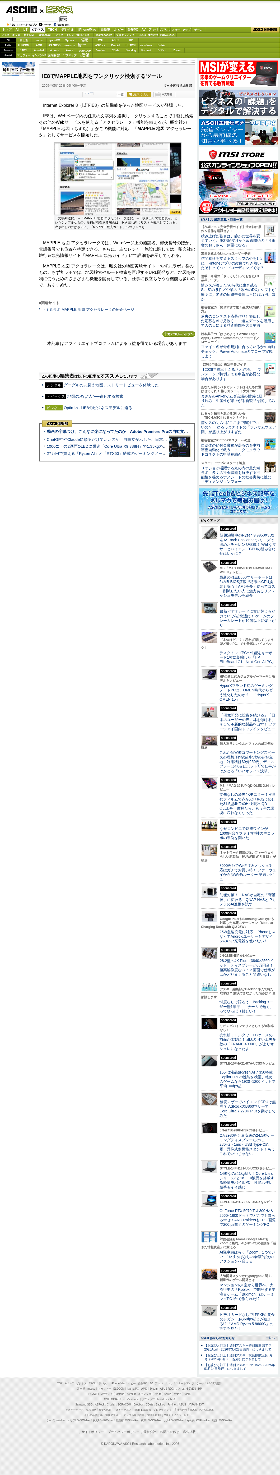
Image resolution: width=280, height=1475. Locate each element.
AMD (39, 45)
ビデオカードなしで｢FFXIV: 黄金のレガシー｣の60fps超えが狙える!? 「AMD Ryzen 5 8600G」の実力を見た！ (247, 1321)
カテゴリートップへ (178, 334)
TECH (52, 29)
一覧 (121, 94)
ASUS (115, 40)
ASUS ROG (54, 45)
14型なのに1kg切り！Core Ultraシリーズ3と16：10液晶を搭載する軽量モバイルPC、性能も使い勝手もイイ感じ (247, 1180)
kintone (54, 50)
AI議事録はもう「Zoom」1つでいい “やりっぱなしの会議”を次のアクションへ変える (247, 1257)
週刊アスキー (84, 35)
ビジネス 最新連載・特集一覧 (221, 219)
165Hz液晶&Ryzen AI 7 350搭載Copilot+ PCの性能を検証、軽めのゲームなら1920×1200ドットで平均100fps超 (247, 1079)
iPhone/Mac (87, 29)
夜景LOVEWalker (151, 1420)
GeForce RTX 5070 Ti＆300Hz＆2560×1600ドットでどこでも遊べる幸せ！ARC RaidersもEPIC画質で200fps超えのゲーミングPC (248, 1218)
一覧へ (270, 1337)
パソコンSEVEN (85, 40)
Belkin (161, 45)
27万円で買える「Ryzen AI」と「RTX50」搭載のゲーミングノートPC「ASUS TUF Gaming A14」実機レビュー (146, 453)
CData (115, 50)
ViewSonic (146, 45)
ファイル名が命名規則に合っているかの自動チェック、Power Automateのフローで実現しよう (238, 351)
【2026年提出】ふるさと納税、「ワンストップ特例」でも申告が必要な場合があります (231, 374)
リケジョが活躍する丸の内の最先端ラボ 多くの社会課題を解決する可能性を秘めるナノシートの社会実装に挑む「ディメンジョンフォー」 (236, 475)
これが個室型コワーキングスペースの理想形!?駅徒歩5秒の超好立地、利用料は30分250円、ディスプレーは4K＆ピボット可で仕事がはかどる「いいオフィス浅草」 (248, 761)
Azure (69, 50)
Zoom (176, 50)
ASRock (100, 45)
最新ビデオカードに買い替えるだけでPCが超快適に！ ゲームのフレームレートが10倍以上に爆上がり (248, 618)
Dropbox (100, 50)
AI (17, 29)
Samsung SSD (84, 1404)
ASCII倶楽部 (265, 30)
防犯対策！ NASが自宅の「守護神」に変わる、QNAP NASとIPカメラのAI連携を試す (248, 899)
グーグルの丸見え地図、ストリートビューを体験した (111, 385)
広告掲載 (189, 1432)
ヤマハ (162, 50)
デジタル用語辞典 (133, 1415)
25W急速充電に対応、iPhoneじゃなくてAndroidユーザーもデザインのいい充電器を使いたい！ (248, 936)
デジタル (67, 29)
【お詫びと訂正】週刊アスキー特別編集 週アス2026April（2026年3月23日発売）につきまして (238, 1347)
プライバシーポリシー (123, 1432)
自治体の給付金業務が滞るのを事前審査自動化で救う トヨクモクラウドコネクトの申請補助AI (230, 450)
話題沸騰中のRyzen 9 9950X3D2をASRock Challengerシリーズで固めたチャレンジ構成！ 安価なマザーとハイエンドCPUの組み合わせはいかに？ (248, 544)
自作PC (132, 29)
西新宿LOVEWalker (127, 1420)
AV (144, 29)
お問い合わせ (169, 1432)
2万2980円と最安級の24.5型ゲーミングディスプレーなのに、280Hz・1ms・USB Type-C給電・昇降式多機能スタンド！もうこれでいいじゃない (247, 1144)
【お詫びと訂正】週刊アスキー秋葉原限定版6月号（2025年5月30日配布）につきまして (238, 1357)
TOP (60, 1383)
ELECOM (23, 45)
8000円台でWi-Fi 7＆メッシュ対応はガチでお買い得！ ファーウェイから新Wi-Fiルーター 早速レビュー (248, 872)
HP (131, 40)
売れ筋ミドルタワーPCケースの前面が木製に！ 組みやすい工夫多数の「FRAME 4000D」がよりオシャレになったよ (248, 1042)
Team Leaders (142, 1409)
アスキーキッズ (11, 35)
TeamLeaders (104, 35)
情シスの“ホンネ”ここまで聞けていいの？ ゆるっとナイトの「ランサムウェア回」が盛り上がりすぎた (238, 427)
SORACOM (124, 1404)
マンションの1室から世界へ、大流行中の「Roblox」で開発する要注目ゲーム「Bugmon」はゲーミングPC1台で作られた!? (248, 1292)
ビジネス (56, 9)
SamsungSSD (82, 45)
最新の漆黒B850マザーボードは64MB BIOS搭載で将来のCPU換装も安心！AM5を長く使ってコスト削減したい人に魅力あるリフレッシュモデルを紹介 (247, 586)
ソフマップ (69, 55)
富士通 (24, 40)
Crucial (115, 45)
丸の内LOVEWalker (198, 1420)
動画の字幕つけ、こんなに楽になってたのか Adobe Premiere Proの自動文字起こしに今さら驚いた (137, 431)
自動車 (105, 29)
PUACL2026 (167, 35)
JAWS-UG (107, 1394)
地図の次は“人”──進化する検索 (95, 396)
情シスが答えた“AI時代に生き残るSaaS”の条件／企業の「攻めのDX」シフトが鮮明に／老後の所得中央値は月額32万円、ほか (238, 292)
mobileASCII (154, 1415)
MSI (100, 40)
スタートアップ (181, 29)
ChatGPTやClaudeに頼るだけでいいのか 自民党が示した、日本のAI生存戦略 (117, 439)
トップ (7, 29)
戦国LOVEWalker (222, 1420)
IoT (25, 29)
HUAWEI (131, 45)
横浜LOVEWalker (103, 1420)
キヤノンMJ (39, 55)
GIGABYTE (69, 45)
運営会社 (149, 1432)
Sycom (69, 40)
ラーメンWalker (55, 1420)
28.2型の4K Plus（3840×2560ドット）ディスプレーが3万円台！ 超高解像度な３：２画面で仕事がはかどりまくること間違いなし (247, 968)
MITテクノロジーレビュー (179, 1415)
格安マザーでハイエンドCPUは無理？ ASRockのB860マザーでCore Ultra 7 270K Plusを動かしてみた (248, 1109)
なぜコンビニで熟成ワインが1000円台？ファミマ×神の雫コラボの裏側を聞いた (247, 833)
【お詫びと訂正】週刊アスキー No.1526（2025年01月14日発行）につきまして (239, 1367)
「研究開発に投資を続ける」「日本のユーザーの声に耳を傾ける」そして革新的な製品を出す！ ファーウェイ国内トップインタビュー (248, 722)
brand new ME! (166, 1399)
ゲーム (198, 29)
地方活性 (153, 35)
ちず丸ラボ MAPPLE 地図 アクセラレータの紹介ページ (88, 309)
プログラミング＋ (163, 1409)
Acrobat (39, 50)
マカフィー (23, 55)
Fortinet (146, 50)
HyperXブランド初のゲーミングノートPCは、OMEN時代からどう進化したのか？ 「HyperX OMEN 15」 (246, 692)
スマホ (165, 29)
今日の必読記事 (93, 1415)
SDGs (142, 35)
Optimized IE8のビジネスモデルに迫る (98, 407)
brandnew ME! (85, 55)
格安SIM (29, 35)
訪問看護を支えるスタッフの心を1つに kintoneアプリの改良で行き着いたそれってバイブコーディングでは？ (232, 263)
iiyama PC (133, 1388)
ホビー (119, 29)
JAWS (23, 50)
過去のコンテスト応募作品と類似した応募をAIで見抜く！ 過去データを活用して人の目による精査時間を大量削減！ (238, 321)
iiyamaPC (54, 40)
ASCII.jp (21, 9)
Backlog (131, 50)
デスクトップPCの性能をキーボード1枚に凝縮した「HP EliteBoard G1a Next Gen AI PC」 (248, 657)
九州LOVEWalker (174, 1420)
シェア (88, 93)
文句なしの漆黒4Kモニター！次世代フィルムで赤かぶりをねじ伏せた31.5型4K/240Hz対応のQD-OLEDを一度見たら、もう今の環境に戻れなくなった (248, 803)
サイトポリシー (93, 1432)
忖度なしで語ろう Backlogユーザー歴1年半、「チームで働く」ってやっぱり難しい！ (246, 1006)
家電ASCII (45, 35)
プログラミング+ (126, 35)
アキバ (153, 29)
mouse (39, 40)
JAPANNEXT (54, 55)
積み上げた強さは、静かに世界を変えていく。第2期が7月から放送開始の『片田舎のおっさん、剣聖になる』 (238, 240)
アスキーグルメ (64, 35)
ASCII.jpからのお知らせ (217, 1338)
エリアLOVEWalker (78, 1420)
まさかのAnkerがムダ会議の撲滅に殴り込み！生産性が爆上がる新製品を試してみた (238, 401)
